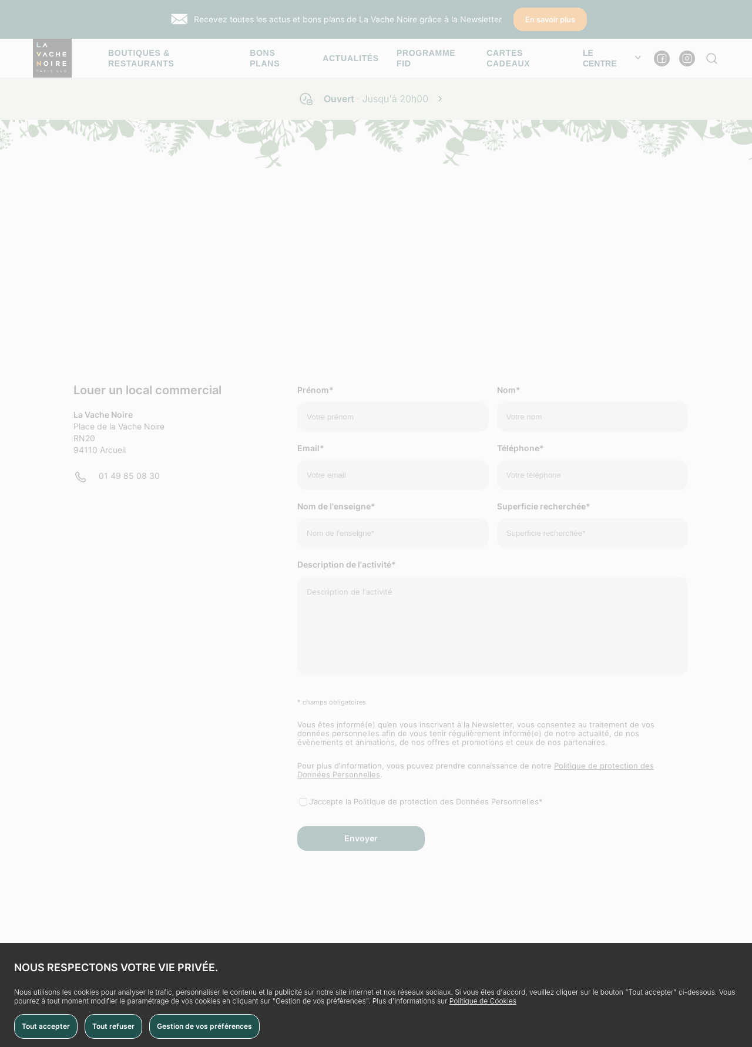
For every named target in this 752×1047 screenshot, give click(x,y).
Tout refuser (113, 1026)
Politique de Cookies (482, 1000)
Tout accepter (46, 1026)
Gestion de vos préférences (204, 1026)
